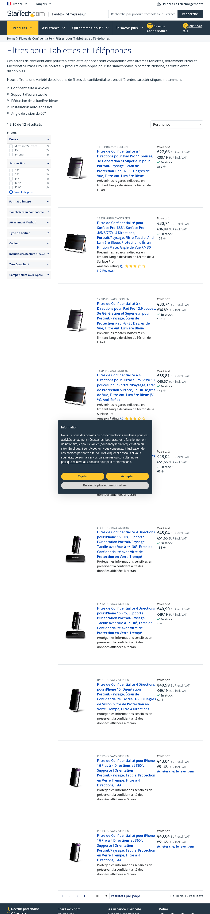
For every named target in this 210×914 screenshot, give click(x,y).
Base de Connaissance (157, 28)
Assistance (51, 28)
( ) (106, 270)
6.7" (17, 174)
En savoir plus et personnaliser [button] (105, 485)
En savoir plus (127, 28)
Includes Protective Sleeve (27, 254)
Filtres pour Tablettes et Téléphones (83, 38)
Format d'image (20, 201)
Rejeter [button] (83, 476)
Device (13, 139)
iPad (17, 150)
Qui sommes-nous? (88, 28)
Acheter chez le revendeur (175, 771)
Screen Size (17, 163)
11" (17, 179)
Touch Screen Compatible (26, 212)
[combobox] (176, 124)
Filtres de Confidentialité (35, 38)
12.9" (18, 187)
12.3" (18, 183)
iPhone (19, 154)
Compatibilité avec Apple (26, 275)
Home (11, 38)
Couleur (14, 243)
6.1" (17, 170)
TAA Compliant (19, 264)
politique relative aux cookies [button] (80, 462)
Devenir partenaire (25, 909)
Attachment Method (22, 222)
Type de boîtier (19, 233)
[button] (200, 124)
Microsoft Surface (26, 146)
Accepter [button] (127, 476)
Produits (20, 28)
